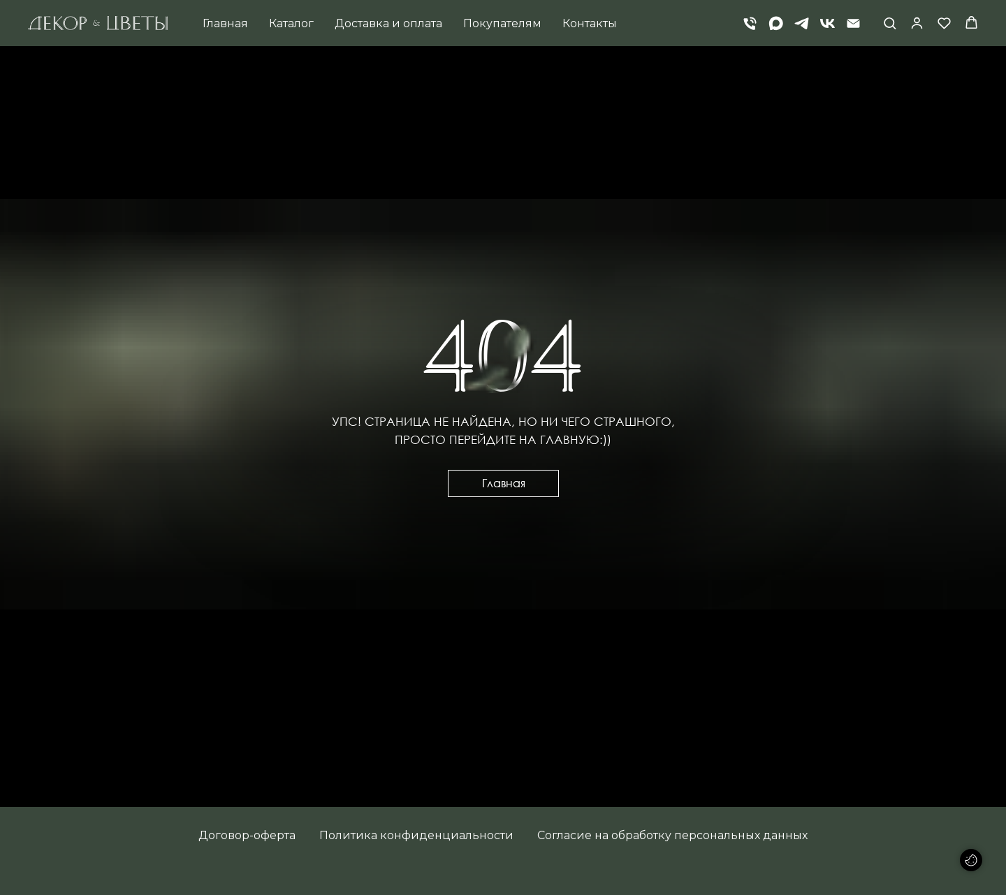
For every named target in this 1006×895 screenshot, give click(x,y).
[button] (889, 22)
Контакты (589, 23)
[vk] (827, 23)
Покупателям (502, 23)
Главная (225, 23)
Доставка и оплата (388, 23)
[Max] (776, 23)
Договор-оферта (247, 835)
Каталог (291, 23)
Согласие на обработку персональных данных (672, 835)
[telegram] (801, 23)
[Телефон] (750, 23)
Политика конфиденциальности (416, 835)
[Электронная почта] (853, 23)
